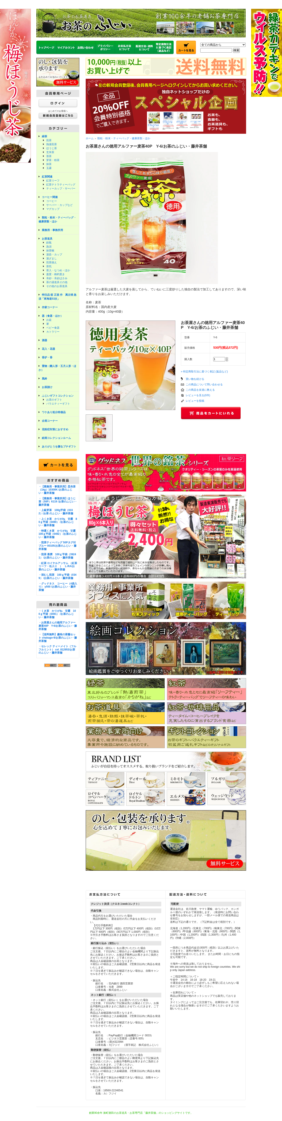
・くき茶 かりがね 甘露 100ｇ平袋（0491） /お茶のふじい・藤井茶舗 (57, 614)
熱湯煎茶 (51, 144)
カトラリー (52, 331)
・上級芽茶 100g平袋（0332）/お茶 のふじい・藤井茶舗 (56, 512)
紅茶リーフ (52, 180)
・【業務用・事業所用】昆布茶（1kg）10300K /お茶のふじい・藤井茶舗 (57, 490)
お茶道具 (47, 238)
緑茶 (44, 136)
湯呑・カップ (54, 254)
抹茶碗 (50, 250)
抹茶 (49, 164)
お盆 (49, 319)
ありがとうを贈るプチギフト (59, 446)
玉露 (49, 168)
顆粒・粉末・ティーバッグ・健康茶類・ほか (123, 138)
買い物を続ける (195, 379)
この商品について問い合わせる (204, 384)
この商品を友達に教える (200, 389)
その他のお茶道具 (56, 286)
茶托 (49, 266)
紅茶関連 (47, 176)
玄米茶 (50, 152)
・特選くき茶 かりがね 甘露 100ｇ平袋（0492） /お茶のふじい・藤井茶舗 (58, 534)
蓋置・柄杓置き (55, 274)
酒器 (44, 340)
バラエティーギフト (58, 403)
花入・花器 (48, 348)
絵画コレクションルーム (56, 438)
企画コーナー (50, 420)
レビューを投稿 (195, 400)
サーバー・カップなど (59, 205)
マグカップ (52, 209)
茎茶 (49, 156)
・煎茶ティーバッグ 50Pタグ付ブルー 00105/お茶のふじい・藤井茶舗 (57, 545)
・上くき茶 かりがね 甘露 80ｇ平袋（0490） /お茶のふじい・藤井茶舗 (58, 522)
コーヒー (51, 201)
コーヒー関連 (50, 197)
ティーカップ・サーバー (60, 188)
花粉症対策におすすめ (55, 429)
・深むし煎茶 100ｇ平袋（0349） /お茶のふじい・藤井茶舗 (57, 576)
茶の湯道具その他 (56, 282)
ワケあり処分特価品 (54, 412)
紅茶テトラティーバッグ (60, 184)
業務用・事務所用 (52, 230)
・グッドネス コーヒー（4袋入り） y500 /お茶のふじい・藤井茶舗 (58, 587)
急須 (49, 246)
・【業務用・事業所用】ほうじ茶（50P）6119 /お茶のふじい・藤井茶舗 (58, 501)
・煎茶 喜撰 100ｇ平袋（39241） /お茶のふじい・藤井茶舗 (57, 556)
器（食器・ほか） (52, 315)
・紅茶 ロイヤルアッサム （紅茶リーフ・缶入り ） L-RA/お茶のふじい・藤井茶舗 (58, 566)
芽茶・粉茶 (52, 160)
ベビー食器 (52, 327)
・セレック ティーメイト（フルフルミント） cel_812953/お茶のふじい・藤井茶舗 (57, 649)
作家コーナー (50, 307)
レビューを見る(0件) (198, 395)
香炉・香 (47, 357)
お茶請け (47, 387)
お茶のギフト (54, 399)
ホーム (90, 138)
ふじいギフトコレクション (58, 395)
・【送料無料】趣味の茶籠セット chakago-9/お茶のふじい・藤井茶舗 (58, 637)
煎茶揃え (51, 262)
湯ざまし (51, 258)
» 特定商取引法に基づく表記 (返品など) (204, 371)
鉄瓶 (49, 242)
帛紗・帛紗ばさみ (56, 278)
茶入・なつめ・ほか (58, 270)
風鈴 (44, 378)
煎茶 (49, 140)
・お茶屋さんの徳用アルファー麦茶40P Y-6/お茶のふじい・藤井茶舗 (58, 625)
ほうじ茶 (51, 148)
